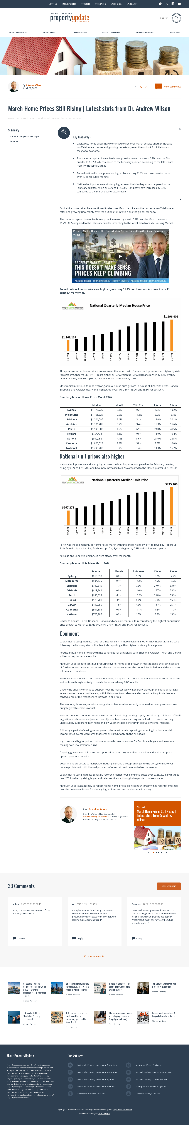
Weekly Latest (14, 118)
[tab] (153, 852)
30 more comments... (95, 956)
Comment (14, 141)
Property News (80, 32)
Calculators (132, 3)
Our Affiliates (76, 1055)
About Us (53, 3)
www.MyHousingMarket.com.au (96, 816)
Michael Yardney (69, 3)
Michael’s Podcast (51, 32)
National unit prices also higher (25, 136)
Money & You (175, 32)
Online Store (116, 3)
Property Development (145, 32)
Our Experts (100, 3)
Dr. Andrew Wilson (33, 85)
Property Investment (111, 32)
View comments (172, 86)
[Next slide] (166, 852)
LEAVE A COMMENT (169, 886)
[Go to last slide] (148, 852)
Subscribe (85, 3)
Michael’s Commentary (18, 32)
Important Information (122, 1109)
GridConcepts (104, 1113)
